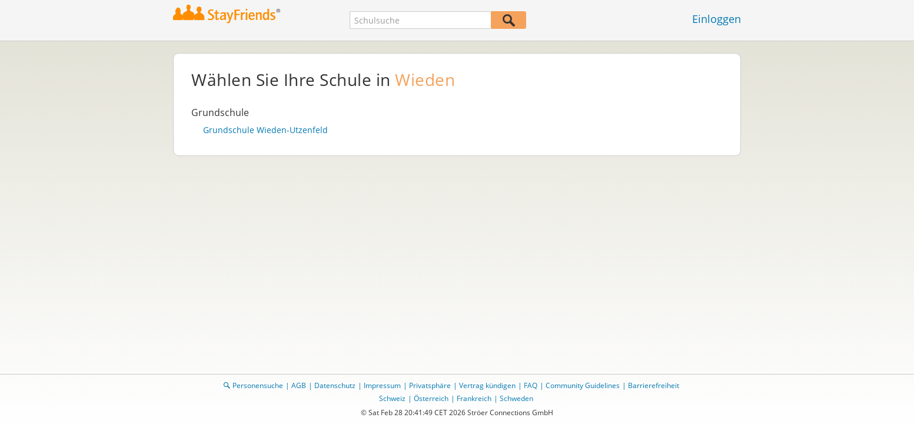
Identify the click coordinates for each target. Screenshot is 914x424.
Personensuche (257, 385)
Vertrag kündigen (487, 385)
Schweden (516, 398)
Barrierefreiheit (653, 385)
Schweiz (392, 398)
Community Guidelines (583, 385)
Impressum (382, 385)
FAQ (530, 385)
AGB (298, 385)
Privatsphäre (430, 385)
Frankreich (474, 398)
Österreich (431, 398)
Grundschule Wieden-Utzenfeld (265, 130)
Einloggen (716, 19)
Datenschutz (334, 385)
